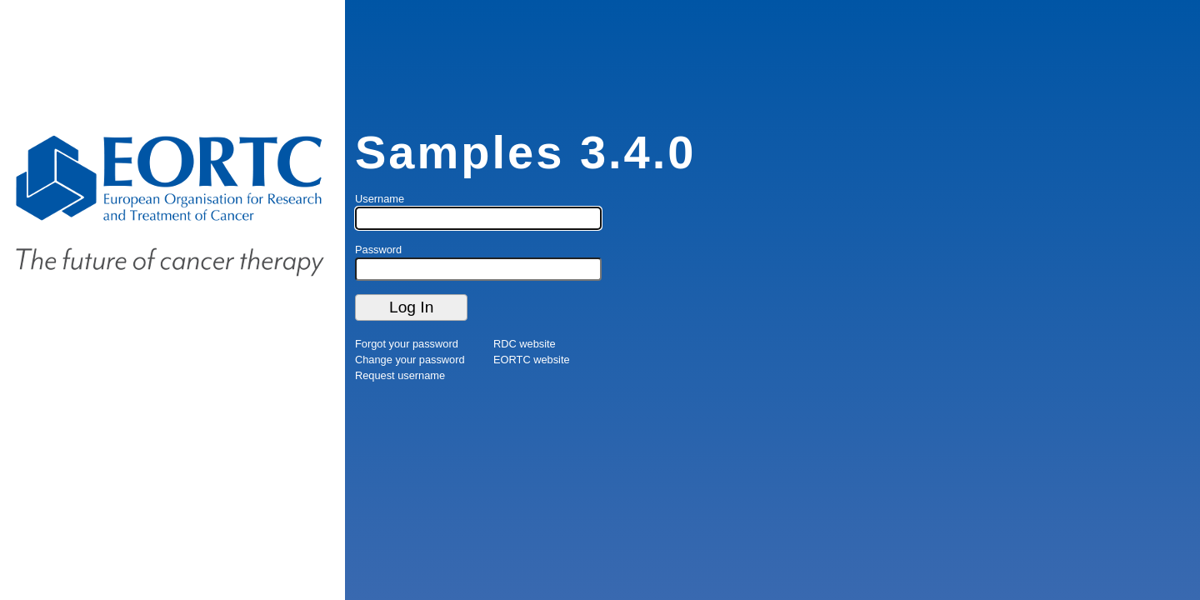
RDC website (524, 344)
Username (379, 198)
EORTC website (531, 359)
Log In (411, 307)
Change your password (410, 359)
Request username (400, 375)
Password (378, 249)
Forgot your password (406, 344)
